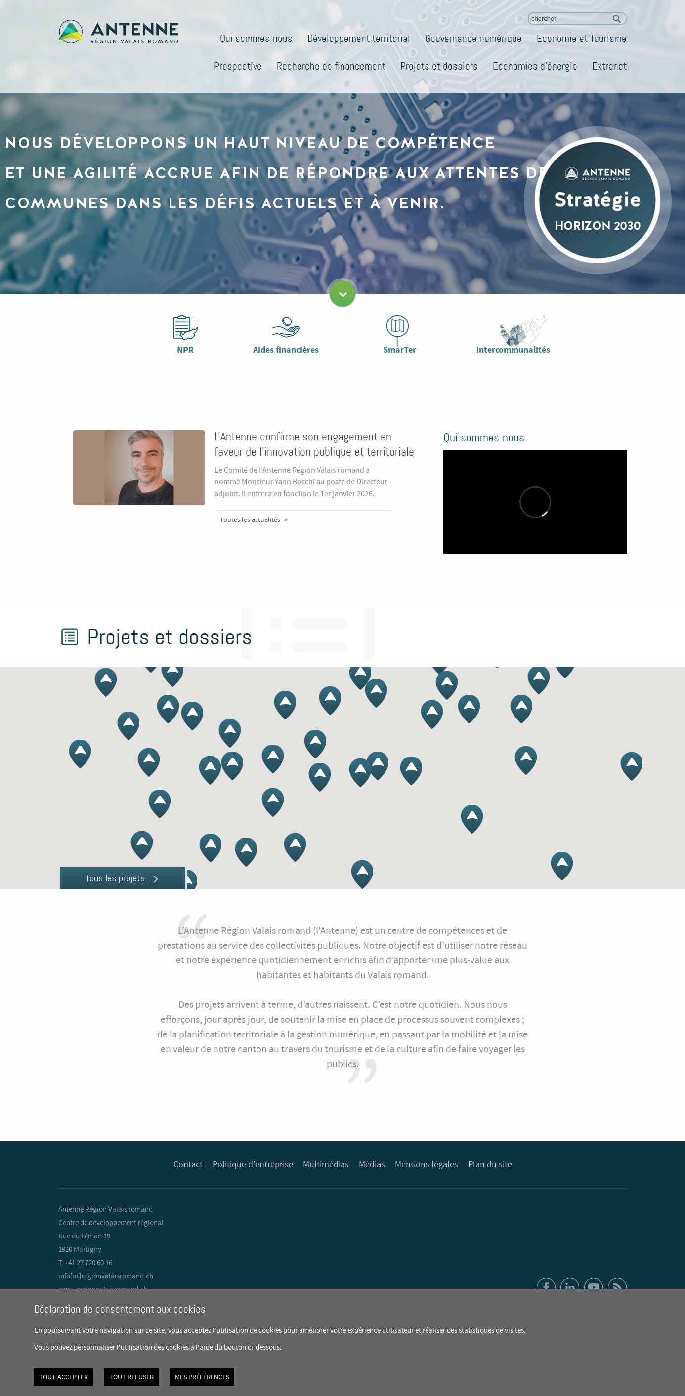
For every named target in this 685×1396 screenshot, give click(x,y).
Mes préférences (202, 1377)
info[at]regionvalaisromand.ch (105, 1276)
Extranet (609, 66)
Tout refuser (131, 1377)
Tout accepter (63, 1377)
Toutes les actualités (250, 520)
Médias (372, 1165)
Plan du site (490, 1165)
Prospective (238, 66)
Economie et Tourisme (582, 38)
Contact (188, 1165)
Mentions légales (426, 1165)
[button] (360, 675)
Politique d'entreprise (253, 1165)
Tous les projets (115, 878)
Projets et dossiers (439, 66)
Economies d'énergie (535, 66)
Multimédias (326, 1165)
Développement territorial (358, 38)
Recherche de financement (331, 66)
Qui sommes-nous (256, 38)
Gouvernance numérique (473, 38)
